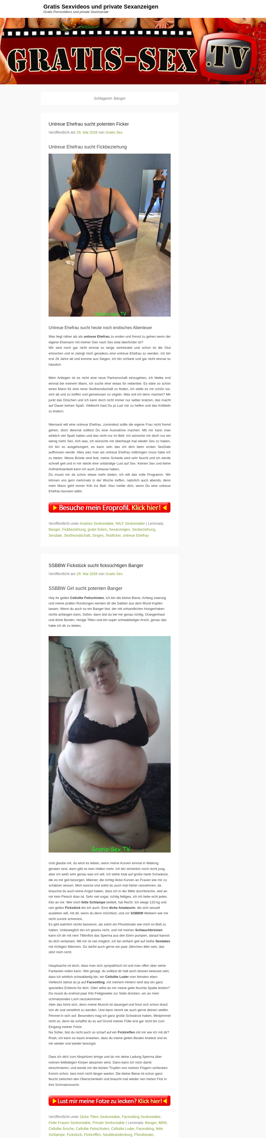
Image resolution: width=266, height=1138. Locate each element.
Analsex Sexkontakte (97, 523)
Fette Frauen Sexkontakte (69, 1123)
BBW (162, 1123)
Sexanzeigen (119, 529)
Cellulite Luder (122, 1129)
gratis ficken (97, 529)
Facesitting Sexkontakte (141, 1117)
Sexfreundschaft (77, 535)
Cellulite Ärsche (61, 1129)
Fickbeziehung (73, 529)
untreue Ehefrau (136, 535)
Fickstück (74, 1135)
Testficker (113, 535)
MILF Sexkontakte (130, 523)
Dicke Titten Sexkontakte (100, 1117)
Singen (98, 535)
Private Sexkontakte (108, 1123)
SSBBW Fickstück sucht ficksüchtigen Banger (96, 565)
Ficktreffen (92, 1135)
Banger (54, 529)
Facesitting (145, 1129)
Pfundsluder (144, 1135)
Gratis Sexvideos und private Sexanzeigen (100, 7)
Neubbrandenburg (117, 1135)
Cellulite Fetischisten (92, 1129)
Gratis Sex (113, 132)
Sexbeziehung (143, 529)
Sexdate (55, 535)
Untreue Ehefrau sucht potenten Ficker (89, 124)
